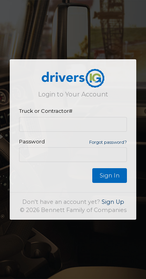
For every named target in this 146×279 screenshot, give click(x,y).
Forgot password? (108, 142)
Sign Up (113, 201)
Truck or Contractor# (45, 111)
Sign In (110, 175)
